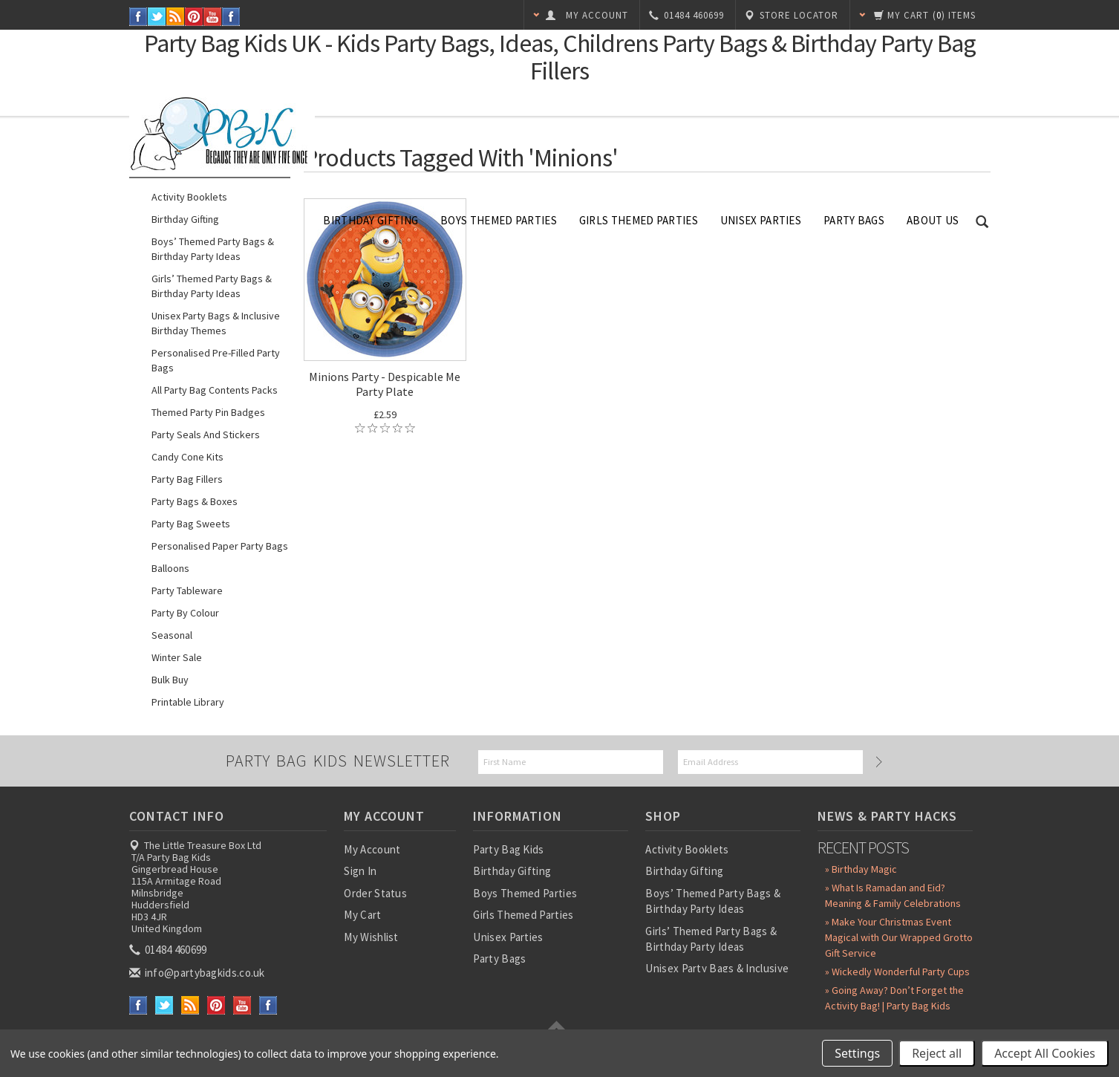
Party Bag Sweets (190, 523)
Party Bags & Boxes (194, 501)
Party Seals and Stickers (205, 434)
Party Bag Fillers (187, 479)
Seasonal (171, 635)
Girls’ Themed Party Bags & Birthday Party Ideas (211, 286)
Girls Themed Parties (638, 220)
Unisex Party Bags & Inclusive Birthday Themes (215, 323)
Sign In (360, 871)
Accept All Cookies (1044, 1053)
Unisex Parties (760, 220)
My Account (372, 849)
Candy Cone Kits (187, 456)
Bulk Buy (170, 679)
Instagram (231, 16)
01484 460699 (169, 950)
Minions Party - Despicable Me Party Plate (384, 384)
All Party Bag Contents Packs (214, 390)
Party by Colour (185, 612)
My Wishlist (371, 937)
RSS (175, 16)
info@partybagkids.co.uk (198, 973)
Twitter (157, 16)
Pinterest (194, 16)
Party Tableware (187, 590)
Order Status (375, 893)
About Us (933, 220)
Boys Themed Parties (498, 220)
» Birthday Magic (861, 869)
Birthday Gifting (370, 220)
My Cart (362, 915)
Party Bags (853, 220)
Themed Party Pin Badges (208, 412)
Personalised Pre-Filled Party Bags (215, 360)
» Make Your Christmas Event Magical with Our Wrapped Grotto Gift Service (899, 937)
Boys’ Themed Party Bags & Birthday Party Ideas (212, 249)
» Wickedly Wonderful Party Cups (897, 971)
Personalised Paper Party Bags (219, 546)
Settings (857, 1053)
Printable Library (187, 702)
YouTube (212, 16)
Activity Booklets (189, 197)
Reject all (937, 1053)
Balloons (170, 568)
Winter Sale (176, 657)
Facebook (138, 16)
